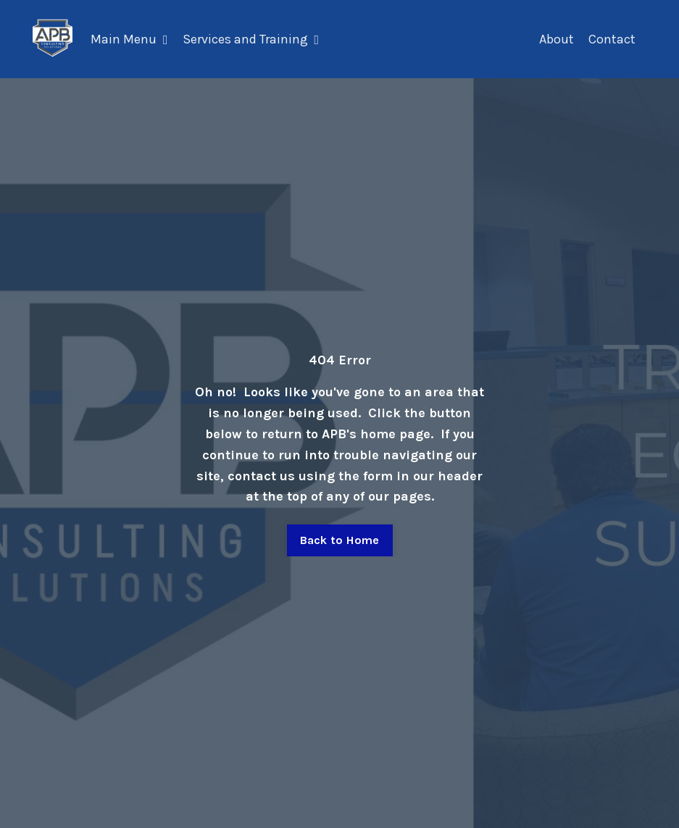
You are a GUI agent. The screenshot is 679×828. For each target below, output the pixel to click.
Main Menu (129, 39)
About (556, 39)
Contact (612, 39)
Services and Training (251, 39)
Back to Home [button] (340, 540)
